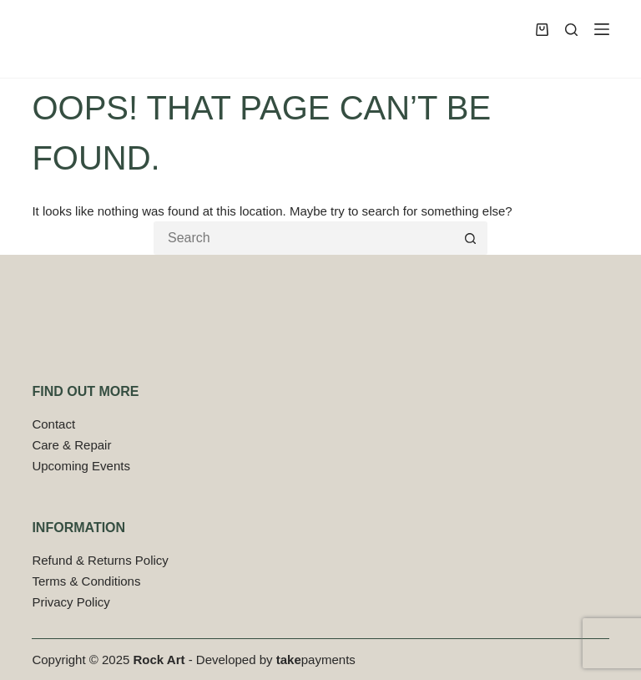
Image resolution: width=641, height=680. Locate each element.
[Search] (571, 29)
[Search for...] (304, 238)
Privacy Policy (70, 602)
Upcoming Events (81, 466)
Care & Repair (71, 445)
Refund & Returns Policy (100, 560)
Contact (53, 424)
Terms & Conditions (86, 581)
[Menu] (601, 29)
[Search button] (470, 238)
